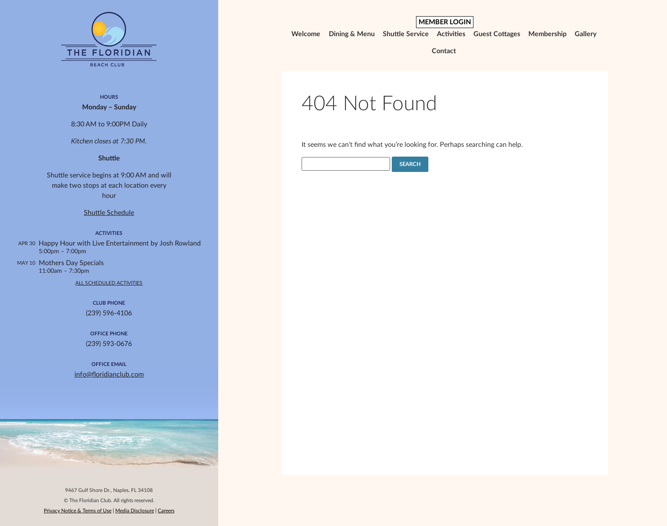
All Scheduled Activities (109, 283)
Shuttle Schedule (109, 212)
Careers (166, 510)
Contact (444, 51)
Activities (451, 34)
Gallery (585, 34)
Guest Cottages (496, 34)
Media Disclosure (134, 510)
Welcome (305, 34)
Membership (547, 34)
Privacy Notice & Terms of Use (77, 510)
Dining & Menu (352, 34)
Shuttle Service (406, 34)
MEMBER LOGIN (445, 22)
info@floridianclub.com (109, 374)
